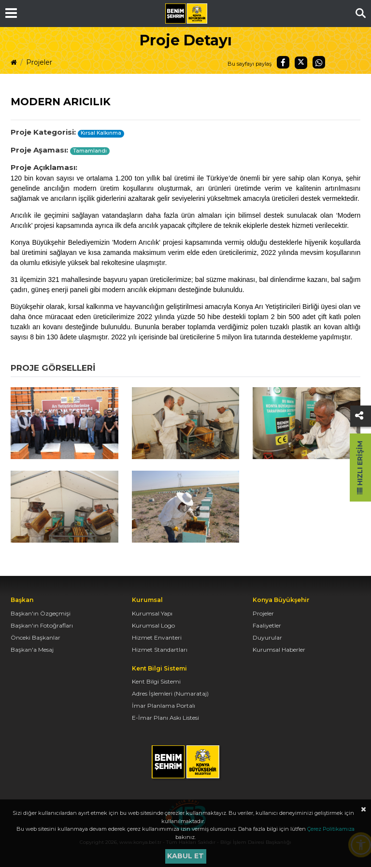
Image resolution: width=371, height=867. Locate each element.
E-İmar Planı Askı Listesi (165, 717)
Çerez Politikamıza (331, 828)
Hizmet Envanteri (157, 637)
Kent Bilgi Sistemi (156, 681)
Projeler (39, 62)
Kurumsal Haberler (279, 649)
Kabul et (185, 856)
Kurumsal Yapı (152, 613)
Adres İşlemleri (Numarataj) (170, 693)
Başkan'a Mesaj (32, 649)
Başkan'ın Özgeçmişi (41, 613)
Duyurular (267, 637)
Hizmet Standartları (159, 649)
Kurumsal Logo (153, 625)
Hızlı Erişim (360, 467)
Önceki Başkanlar (35, 637)
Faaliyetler (267, 625)
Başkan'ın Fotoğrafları (42, 625)
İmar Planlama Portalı (163, 705)
